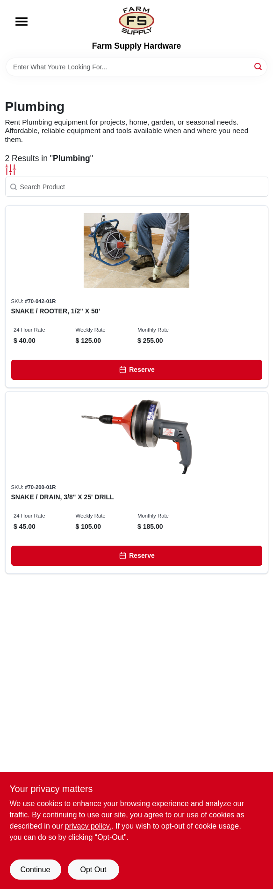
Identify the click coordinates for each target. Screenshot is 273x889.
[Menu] (21, 21)
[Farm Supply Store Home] (136, 21)
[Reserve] (136, 370)
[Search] (259, 66)
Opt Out (93, 870)
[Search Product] (136, 187)
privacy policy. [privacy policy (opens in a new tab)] (88, 826)
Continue (35, 870)
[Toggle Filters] (10, 169)
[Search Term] (136, 67)
